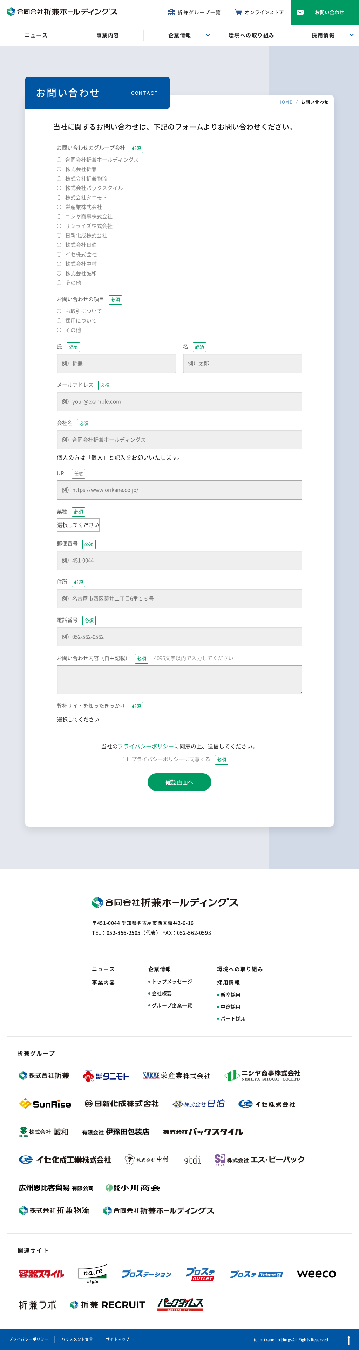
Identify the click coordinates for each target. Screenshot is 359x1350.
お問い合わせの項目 (89, 300)
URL (71, 474)
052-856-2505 (124, 932)
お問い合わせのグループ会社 (100, 148)
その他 (73, 282)
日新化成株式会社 (86, 235)
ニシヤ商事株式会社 (89, 216)
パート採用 (233, 1018)
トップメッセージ (172, 981)
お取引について (83, 311)
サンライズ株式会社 (89, 226)
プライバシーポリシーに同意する (179, 759)
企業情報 (159, 969)
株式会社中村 (81, 263)
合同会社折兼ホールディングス (102, 159)
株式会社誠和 (81, 273)
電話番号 (76, 620)
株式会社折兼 (81, 169)
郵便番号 (76, 544)
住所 (71, 582)
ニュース (103, 969)
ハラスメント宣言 (77, 1339)
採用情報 (228, 982)
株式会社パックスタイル (94, 188)
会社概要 (162, 993)
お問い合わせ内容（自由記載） (145, 659)
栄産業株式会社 (83, 207)
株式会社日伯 (81, 244)
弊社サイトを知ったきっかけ (100, 706)
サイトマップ (118, 1339)
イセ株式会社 (81, 254)
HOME (285, 102)
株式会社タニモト (86, 197)
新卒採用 (231, 994)
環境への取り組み (240, 969)
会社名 (73, 423)
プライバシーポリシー (146, 746)
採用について (81, 320)
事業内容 (103, 982)
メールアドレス (84, 385)
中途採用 (231, 1006)
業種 (71, 512)
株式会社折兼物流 (86, 178)
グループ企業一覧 (172, 1005)
